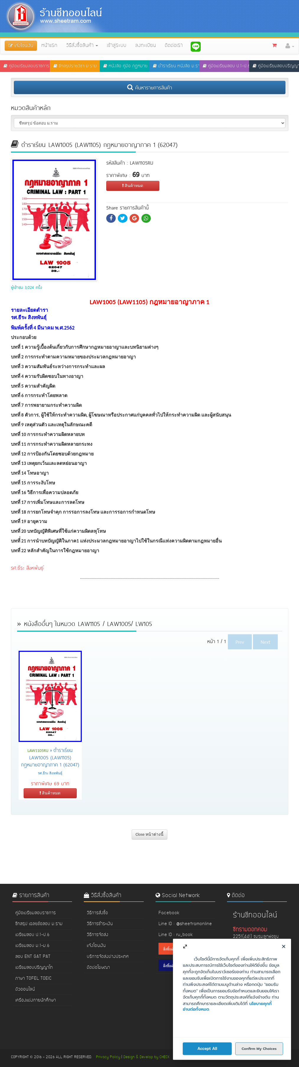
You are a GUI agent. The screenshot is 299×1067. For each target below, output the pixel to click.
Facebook (169, 913)
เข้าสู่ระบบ (116, 46)
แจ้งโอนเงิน (96, 946)
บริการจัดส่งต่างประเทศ (108, 956)
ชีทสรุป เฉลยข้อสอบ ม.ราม (39, 924)
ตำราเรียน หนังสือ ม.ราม (176, 66)
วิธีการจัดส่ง (97, 935)
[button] (290, 46)
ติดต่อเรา (174, 46)
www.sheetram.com (252, 1006)
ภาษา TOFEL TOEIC (33, 978)
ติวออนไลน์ (25, 989)
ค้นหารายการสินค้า (149, 87)
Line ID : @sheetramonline (185, 924)
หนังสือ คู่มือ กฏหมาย (125, 66)
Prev (239, 641)
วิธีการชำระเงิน (100, 924)
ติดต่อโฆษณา (98, 967)
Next (265, 641)
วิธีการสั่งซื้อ (97, 913)
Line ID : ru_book (176, 935)
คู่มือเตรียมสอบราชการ (26, 66)
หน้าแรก (49, 46)
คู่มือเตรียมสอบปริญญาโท (276, 66)
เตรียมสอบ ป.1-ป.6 (32, 935)
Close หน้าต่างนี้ (149, 834)
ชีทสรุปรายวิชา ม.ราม (75, 66)
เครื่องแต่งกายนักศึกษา (35, 1000)
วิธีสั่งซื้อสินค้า (82, 46)
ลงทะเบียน (145, 46)
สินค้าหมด (132, 185)
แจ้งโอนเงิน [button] (21, 45)
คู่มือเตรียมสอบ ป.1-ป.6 (226, 66)
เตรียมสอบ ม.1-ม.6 (32, 946)
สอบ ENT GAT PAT (32, 956)
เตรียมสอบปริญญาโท (34, 967)
